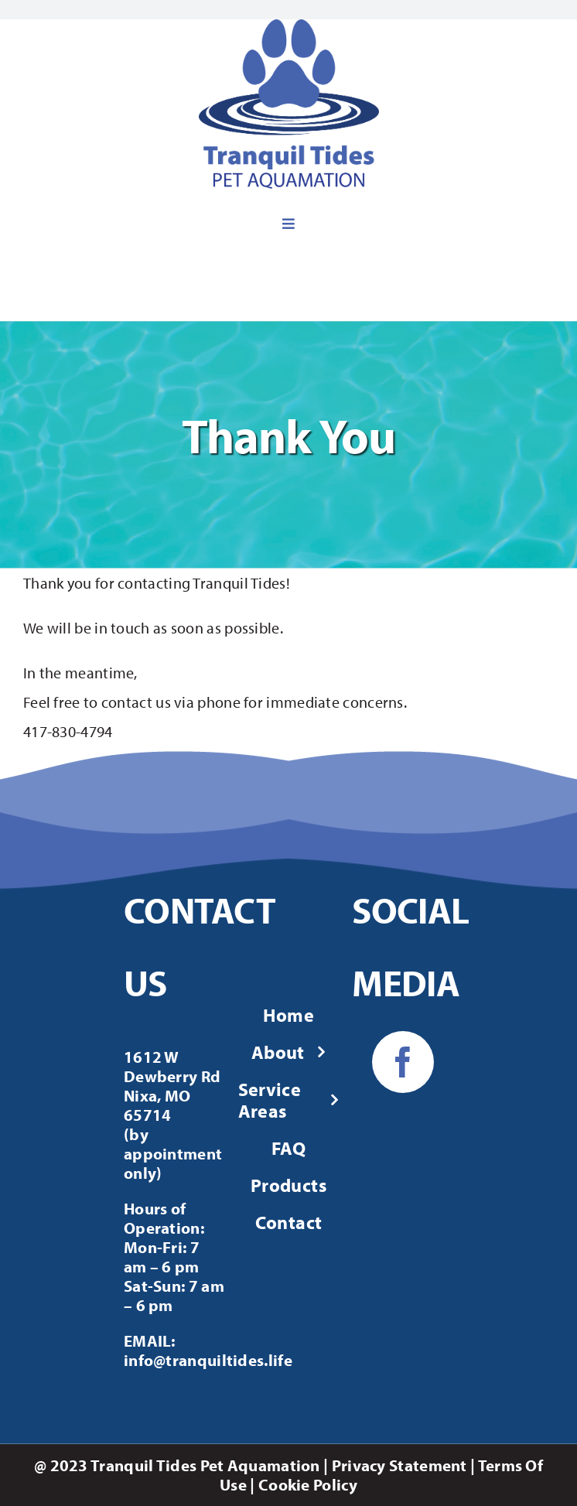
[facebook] (403, 1062)
